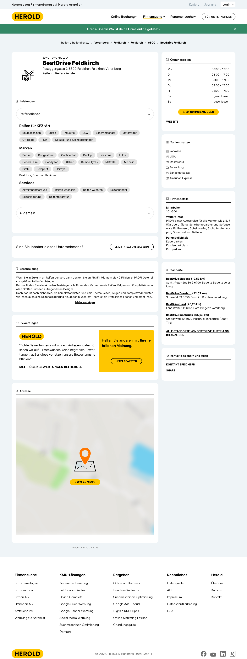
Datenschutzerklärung (182, 604)
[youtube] (213, 653)
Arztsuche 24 (24, 611)
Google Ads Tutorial (126, 604)
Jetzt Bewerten (126, 361)
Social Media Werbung (74, 618)
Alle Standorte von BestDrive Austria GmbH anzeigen (197, 333)
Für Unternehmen (218, 16)
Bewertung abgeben (55, 57)
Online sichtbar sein (126, 583)
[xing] (232, 653)
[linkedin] (223, 653)
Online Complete (71, 597)
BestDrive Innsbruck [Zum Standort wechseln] (179, 314)
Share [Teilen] (170, 370)
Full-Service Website (73, 590)
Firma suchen (24, 590)
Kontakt (216, 597)
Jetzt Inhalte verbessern (132, 246)
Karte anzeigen (85, 482)
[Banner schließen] (234, 29)
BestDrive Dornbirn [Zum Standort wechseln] (178, 293)
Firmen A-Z (22, 597)
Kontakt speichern (180, 364)
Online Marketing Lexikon (130, 618)
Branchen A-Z (24, 604)
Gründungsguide (124, 625)
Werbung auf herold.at (30, 618)
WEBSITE (172, 121)
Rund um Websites (126, 590)
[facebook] (203, 653)
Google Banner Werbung (76, 611)
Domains (65, 632)
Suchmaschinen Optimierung (79, 625)
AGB (170, 590)
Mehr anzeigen (85, 302)
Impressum (174, 597)
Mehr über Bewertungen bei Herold (51, 367)
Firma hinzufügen (26, 583)
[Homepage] (27, 16)
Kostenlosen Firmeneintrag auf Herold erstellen (47, 4)
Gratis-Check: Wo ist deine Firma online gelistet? (123, 29)
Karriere (194, 4)
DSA (170, 611)
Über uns (210, 4)
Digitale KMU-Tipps (126, 611)
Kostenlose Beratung (73, 583)
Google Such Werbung (75, 604)
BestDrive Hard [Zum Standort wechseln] (176, 304)
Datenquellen (176, 583)
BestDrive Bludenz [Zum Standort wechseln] (178, 278)
